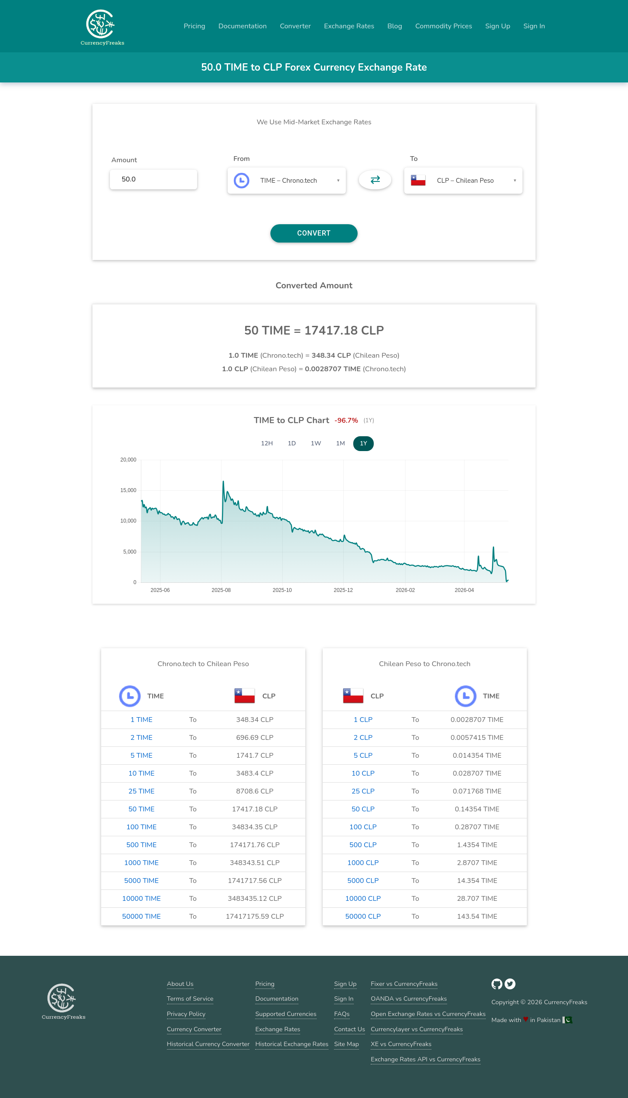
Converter (295, 26)
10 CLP (363, 773)
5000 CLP (363, 881)
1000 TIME (141, 863)
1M (340, 443)
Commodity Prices (443, 26)
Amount (124, 160)
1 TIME (141, 720)
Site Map (346, 1044)
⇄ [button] (375, 179)
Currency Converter (194, 1029)
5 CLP (363, 755)
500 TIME (141, 845)
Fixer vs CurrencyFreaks (404, 983)
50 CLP (363, 809)
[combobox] (287, 181)
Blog (394, 26)
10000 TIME (141, 898)
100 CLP (363, 827)
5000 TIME (141, 881)
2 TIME (141, 737)
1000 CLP (363, 863)
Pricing (194, 26)
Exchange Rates (349, 26)
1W (316, 443)
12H (267, 443)
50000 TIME (141, 916)
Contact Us (349, 1029)
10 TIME (141, 773)
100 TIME (141, 827)
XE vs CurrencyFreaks (401, 1044)
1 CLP (363, 720)
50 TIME (141, 809)
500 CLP (363, 845)
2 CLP (363, 737)
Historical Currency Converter (208, 1044)
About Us (180, 983)
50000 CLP (363, 916)
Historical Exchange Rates (291, 1044)
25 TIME (141, 791)
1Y (363, 443)
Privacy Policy (186, 1013)
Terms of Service (190, 998)
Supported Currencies (285, 1013)
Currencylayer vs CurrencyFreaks (417, 1029)
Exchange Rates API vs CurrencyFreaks (425, 1059)
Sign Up (498, 26)
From (241, 159)
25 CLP (363, 791)
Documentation (242, 26)
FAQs (341, 1013)
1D (292, 443)
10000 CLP (363, 898)
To (414, 159)
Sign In (534, 26)
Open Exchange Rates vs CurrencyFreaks (428, 1013)
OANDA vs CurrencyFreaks (409, 998)
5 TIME (141, 755)
